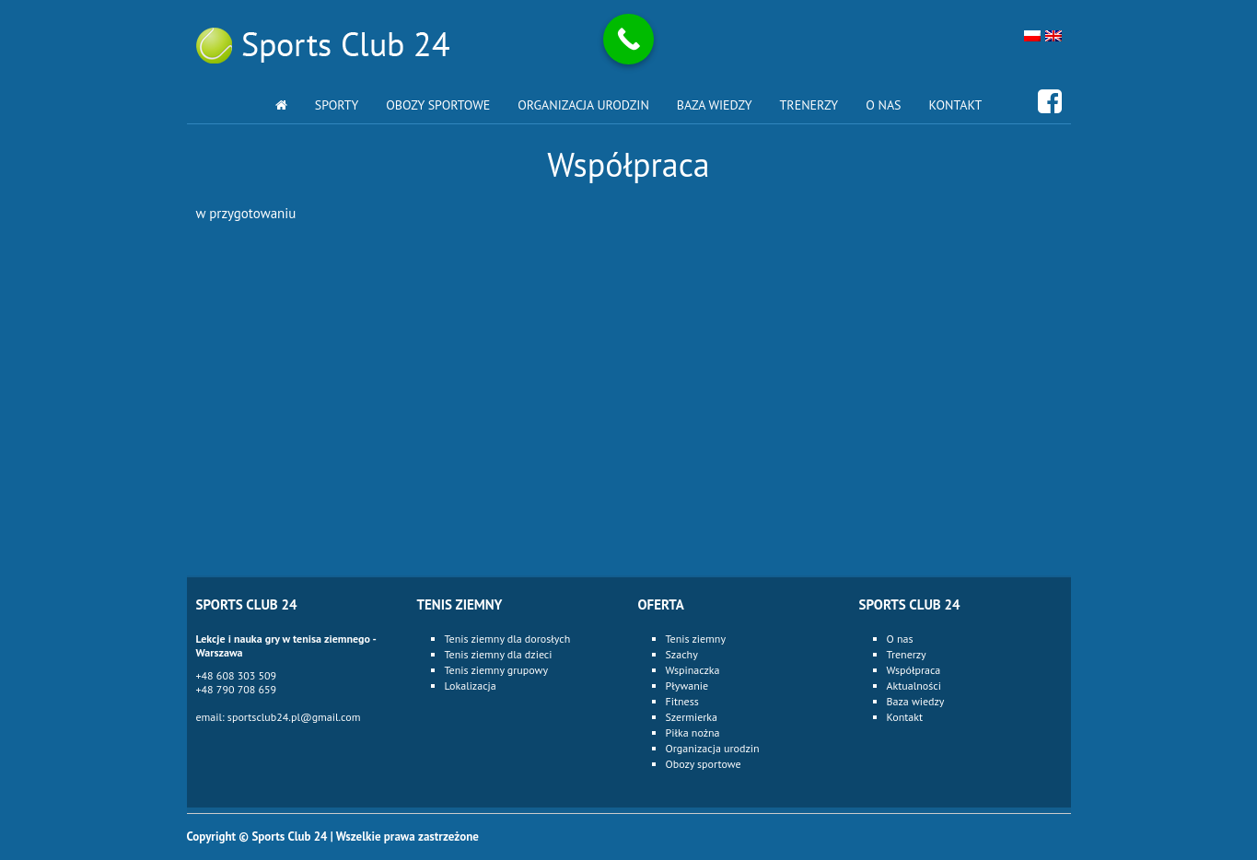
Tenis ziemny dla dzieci (499, 654)
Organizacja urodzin (583, 105)
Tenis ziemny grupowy (497, 670)
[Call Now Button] (628, 39)
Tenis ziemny (696, 638)
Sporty (337, 105)
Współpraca (914, 670)
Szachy (682, 654)
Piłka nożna (693, 732)
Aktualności (914, 685)
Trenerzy (809, 105)
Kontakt (956, 105)
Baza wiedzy (714, 105)
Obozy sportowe (438, 105)
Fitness (682, 701)
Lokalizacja (470, 685)
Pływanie (687, 685)
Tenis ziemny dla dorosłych (508, 638)
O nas (883, 105)
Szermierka (692, 717)
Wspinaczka (693, 670)
